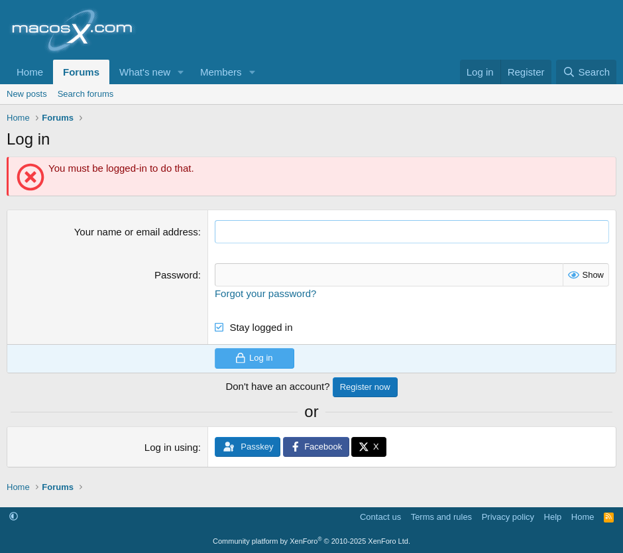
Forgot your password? (265, 293)
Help (553, 517)
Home (30, 72)
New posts (27, 94)
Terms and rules (441, 517)
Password (176, 274)
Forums (81, 72)
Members (221, 72)
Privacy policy (508, 517)
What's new (144, 72)
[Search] (586, 72)
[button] (181, 72)
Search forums (86, 94)
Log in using (171, 447)
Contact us (380, 517)
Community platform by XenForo (311, 541)
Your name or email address (136, 231)
